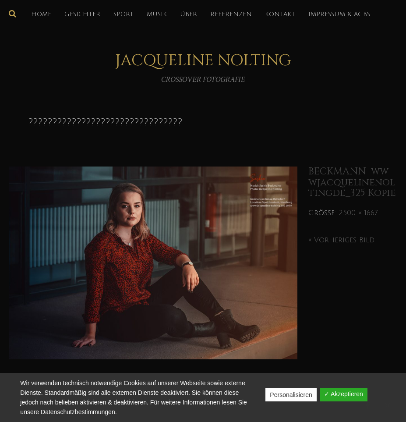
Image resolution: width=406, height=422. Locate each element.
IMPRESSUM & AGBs (339, 14)
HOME (41, 14)
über (188, 14)
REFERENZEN (231, 14)
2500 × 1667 (358, 213)
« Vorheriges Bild (341, 240)
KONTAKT (280, 14)
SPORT (123, 14)
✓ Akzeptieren (343, 393)
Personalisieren (291, 394)
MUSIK (157, 14)
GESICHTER (82, 14)
